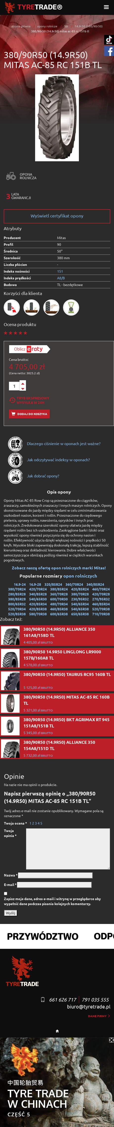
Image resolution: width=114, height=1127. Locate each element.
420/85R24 (80, 589)
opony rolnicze (47, 26)
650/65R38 (80, 614)
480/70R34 (59, 604)
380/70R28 (80, 594)
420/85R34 (38, 604)
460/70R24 (101, 589)
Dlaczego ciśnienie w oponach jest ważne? (53, 443)
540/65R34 (80, 604)
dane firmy (99, 1016)
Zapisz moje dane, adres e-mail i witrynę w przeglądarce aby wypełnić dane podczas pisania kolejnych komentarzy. (52, 901)
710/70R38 (101, 614)
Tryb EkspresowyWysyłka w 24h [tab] (29, 400)
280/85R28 (17, 594)
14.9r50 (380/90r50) (89, 26)
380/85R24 (59, 589)
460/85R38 (59, 609)
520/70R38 (101, 609)
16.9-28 (35, 584)
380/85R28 (17, 599)
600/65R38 (59, 614)
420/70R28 (101, 594)
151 (60, 271)
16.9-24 (20, 584)
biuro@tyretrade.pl (88, 1006)
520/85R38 (17, 614)
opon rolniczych (80, 576)
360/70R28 (59, 594)
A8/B (61, 278)
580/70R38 (38, 614)
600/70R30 (59, 599)
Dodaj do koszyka (29, 414)
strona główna (20, 26)
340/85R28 (38, 594)
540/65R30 (38, 599)
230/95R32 (80, 599)
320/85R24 (53, 584)
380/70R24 (17, 589)
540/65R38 (80, 609)
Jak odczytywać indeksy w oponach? (48, 459)
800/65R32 (17, 604)
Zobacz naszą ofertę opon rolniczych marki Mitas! (59, 567)
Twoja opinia (10, 833)
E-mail (10, 884)
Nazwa (11, 875)
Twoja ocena (15, 823)
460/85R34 (101, 604)
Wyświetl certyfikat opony (57, 215)
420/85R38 (38, 609)
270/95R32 (101, 599)
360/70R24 (74, 584)
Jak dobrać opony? (33, 475)
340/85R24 (95, 584)
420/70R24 (38, 589)
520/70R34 (17, 609)
